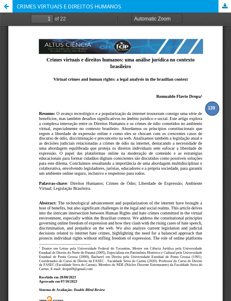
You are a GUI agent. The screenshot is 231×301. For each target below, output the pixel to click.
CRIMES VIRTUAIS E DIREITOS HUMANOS (69, 6)
